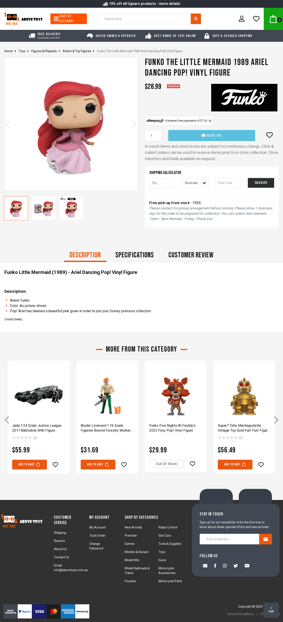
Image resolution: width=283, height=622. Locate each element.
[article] (38, 420)
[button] (269, 135)
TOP (271, 610)
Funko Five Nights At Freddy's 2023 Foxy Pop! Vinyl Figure (172, 428)
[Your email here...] (229, 539)
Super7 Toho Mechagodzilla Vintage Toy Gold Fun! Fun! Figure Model (244, 428)
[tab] (85, 255)
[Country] (195, 183)
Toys (162, 552)
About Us (60, 549)
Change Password (96, 546)
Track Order (97, 535)
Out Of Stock (166, 464)
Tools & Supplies (170, 543)
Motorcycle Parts (170, 581)
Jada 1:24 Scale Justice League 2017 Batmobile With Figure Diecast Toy (36, 428)
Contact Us (61, 557)
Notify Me (212, 135)
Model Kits (132, 560)
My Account (97, 527)
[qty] (162, 183)
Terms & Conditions (240, 614)
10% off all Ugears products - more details (141, 4)
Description (85, 255)
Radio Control (168, 527)
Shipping (60, 532)
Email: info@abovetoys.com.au (71, 568)
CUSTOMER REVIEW (191, 255)
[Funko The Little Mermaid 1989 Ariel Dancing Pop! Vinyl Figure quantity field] (153, 135)
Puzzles (130, 581)
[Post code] (228, 183)
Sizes (162, 560)
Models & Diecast (137, 552)
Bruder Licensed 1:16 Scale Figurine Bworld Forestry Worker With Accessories (106, 428)
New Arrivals (133, 527)
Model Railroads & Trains (137, 570)
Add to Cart (29, 464)
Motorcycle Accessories (167, 570)
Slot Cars (165, 535)
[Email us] (205, 566)
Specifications (134, 255)
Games (130, 543)
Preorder (131, 535)
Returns (59, 541)
